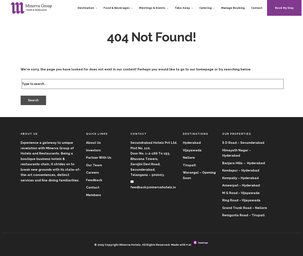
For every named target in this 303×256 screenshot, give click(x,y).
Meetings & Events (152, 7)
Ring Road (230, 200)
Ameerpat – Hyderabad (241, 185)
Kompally (229, 178)
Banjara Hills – (234, 163)
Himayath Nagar (235, 150)
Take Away (182, 7)
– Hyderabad (249, 170)
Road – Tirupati (252, 215)
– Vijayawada (249, 200)
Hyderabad (231, 155)
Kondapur (230, 170)
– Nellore (259, 208)
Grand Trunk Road (236, 208)
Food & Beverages (117, 7)
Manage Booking (233, 7)
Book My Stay (284, 7)
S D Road (229, 143)
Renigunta (230, 215)
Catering (205, 7)
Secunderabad (252, 143)
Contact (256, 7)
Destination (86, 7)
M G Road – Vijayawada (241, 193)
